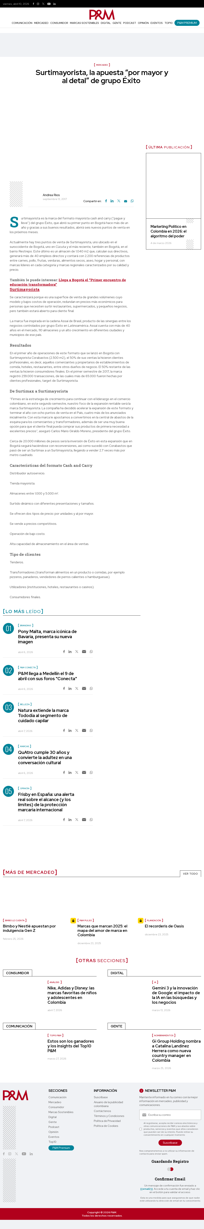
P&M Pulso (86, 920)
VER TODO (190, 873)
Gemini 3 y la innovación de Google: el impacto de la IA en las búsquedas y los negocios (176, 995)
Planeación (154, 920)
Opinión (143, 23)
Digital (106, 23)
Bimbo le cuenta (14, 920)
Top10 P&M (55, 1035)
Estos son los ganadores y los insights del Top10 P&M (71, 1046)
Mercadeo (41, 23)
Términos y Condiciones (109, 1116)
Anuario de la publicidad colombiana (108, 1104)
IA (155, 982)
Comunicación (22, 23)
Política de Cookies (106, 1126)
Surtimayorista (24, 289)
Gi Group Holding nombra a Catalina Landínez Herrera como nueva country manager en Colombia (176, 1051)
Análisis (55, 982)
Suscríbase (101, 1097)
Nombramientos (163, 1035)
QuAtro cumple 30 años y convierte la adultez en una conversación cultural (45, 757)
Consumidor (59, 23)
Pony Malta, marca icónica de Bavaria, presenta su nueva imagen (47, 637)
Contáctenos (102, 1111)
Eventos (157, 23)
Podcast (129, 23)
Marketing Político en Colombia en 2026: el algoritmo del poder (168, 231)
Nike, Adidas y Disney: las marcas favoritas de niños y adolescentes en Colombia (72, 995)
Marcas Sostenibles (84, 23)
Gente (117, 23)
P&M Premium (187, 23)
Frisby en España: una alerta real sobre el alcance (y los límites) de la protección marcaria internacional (46, 802)
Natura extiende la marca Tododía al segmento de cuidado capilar (43, 715)
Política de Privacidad (107, 1121)
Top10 (169, 23)
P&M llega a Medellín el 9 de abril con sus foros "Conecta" (47, 676)
